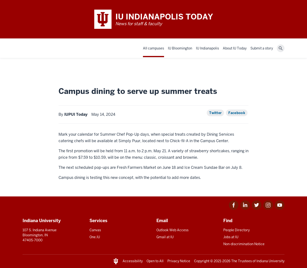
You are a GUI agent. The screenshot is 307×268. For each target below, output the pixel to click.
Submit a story (261, 48)
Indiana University (270, 261)
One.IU (94, 237)
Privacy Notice (178, 261)
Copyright (201, 261)
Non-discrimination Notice (244, 244)
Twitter (215, 113)
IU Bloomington (180, 48)
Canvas (95, 230)
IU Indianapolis (207, 48)
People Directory (236, 230)
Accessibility (133, 261)
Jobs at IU (230, 237)
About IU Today (235, 48)
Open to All (155, 261)
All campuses (153, 48)
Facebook (236, 113)
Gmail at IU (165, 237)
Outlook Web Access (172, 230)
